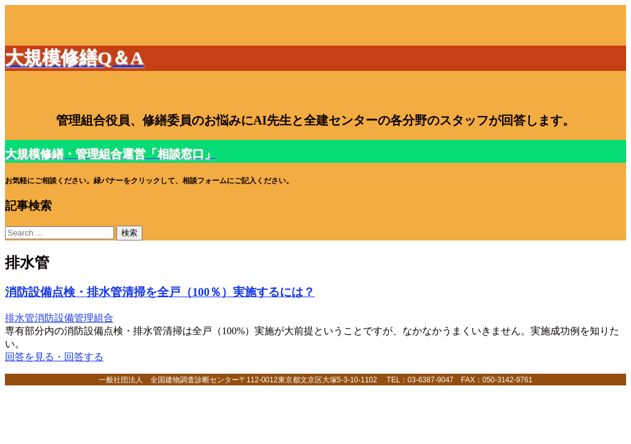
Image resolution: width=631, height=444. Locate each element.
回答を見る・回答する (54, 357)
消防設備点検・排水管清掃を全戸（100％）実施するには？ (160, 292)
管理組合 (93, 318)
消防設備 (54, 318)
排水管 (20, 318)
